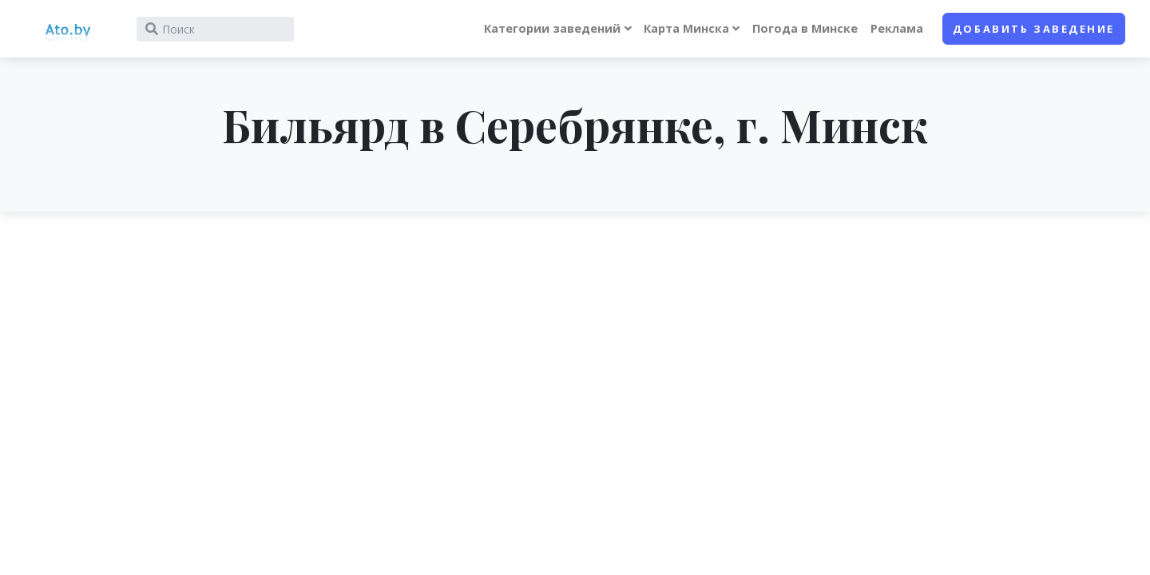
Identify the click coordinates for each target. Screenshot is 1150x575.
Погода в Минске (805, 28)
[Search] (215, 29)
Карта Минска (686, 28)
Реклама (896, 28)
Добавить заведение (1034, 29)
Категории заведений (552, 28)
